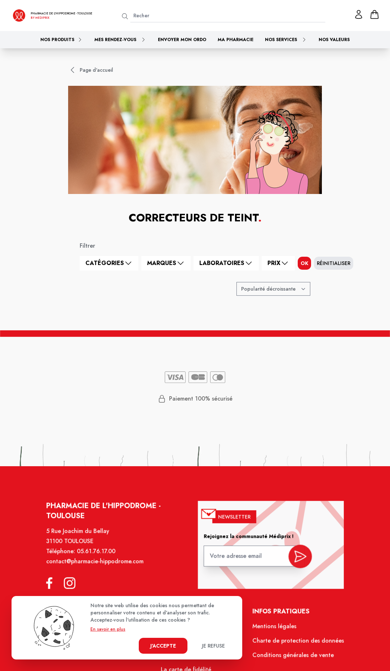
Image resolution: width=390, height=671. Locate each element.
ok (304, 263)
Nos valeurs (334, 39)
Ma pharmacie (235, 39)
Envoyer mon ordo (182, 39)
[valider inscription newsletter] (296, 560)
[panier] (374, 14)
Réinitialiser (333, 263)
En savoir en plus (107, 629)
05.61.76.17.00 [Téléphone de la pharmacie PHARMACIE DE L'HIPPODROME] (100, 558)
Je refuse (213, 645)
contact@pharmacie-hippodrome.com (98, 567)
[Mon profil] (359, 14)
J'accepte (163, 645)
